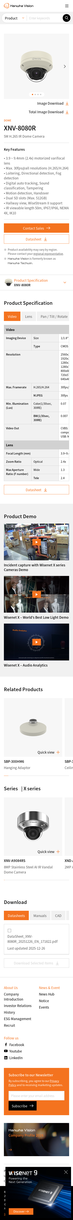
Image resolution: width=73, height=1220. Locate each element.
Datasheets (16, 915)
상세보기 (9, 1214)
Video (12, 316)
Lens (28, 316)
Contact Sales (36, 228)
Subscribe (22, 1105)
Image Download (53, 103)
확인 (63, 1202)
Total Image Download (49, 112)
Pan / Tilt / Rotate (54, 316)
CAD (58, 915)
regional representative (48, 254)
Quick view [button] (49, 752)
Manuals (40, 915)
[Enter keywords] (45, 18)
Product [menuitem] (11, 18)
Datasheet (36, 239)
